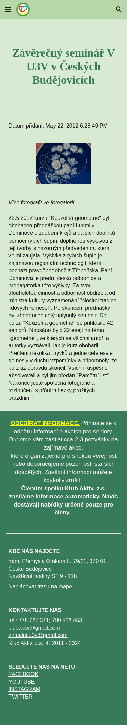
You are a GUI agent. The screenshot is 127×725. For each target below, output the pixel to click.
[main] (63, 66)
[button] (8, 9)
